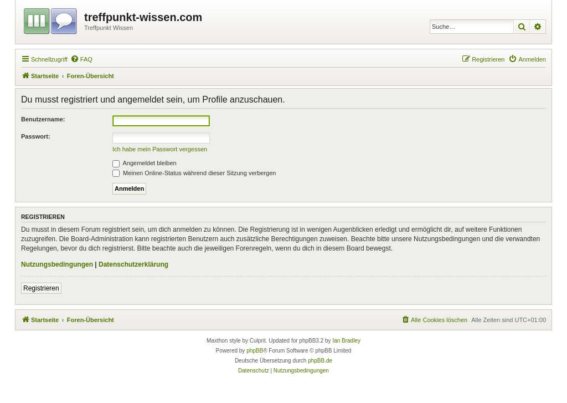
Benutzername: (43, 119)
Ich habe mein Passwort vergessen (159, 149)
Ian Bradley (346, 341)
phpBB (254, 351)
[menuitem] (81, 59)
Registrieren (41, 288)
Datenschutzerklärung (133, 264)
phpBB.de (320, 361)
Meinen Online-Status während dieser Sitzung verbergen (194, 173)
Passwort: (35, 136)
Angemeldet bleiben (144, 163)
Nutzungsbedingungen (57, 264)
